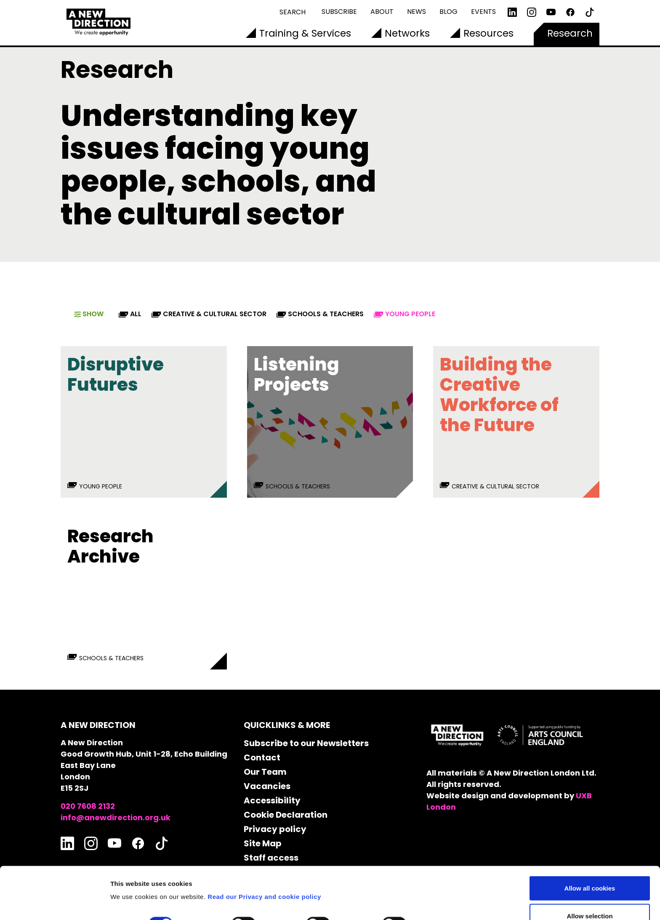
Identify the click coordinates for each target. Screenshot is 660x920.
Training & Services (305, 33)
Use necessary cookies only (590, 897)
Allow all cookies (589, 842)
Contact (262, 757)
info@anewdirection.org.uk (115, 817)
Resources (488, 33)
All (130, 314)
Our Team (265, 772)
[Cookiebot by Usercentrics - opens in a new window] (54, 903)
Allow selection (589, 870)
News (416, 11)
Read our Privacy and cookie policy (264, 850)
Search (292, 12)
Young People (404, 314)
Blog (448, 11)
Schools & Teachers (320, 314)
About (382, 11)
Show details (441, 878)
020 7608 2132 (88, 806)
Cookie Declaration (285, 815)
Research (570, 33)
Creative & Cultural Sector (209, 314)
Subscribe (339, 11)
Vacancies (267, 786)
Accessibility (272, 800)
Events (483, 11)
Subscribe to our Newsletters (306, 743)
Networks (407, 33)
